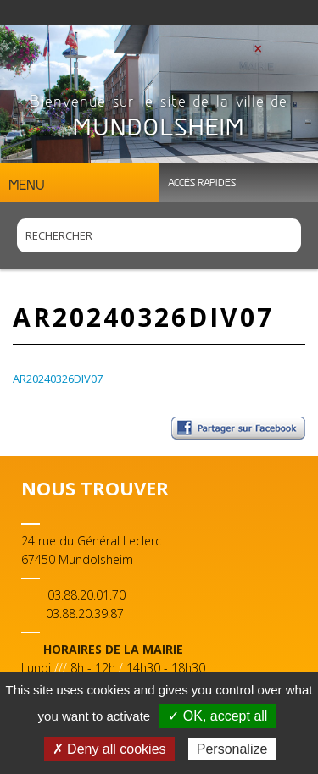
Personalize (232, 749)
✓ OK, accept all (217, 716)
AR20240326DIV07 (58, 378)
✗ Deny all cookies (109, 749)
